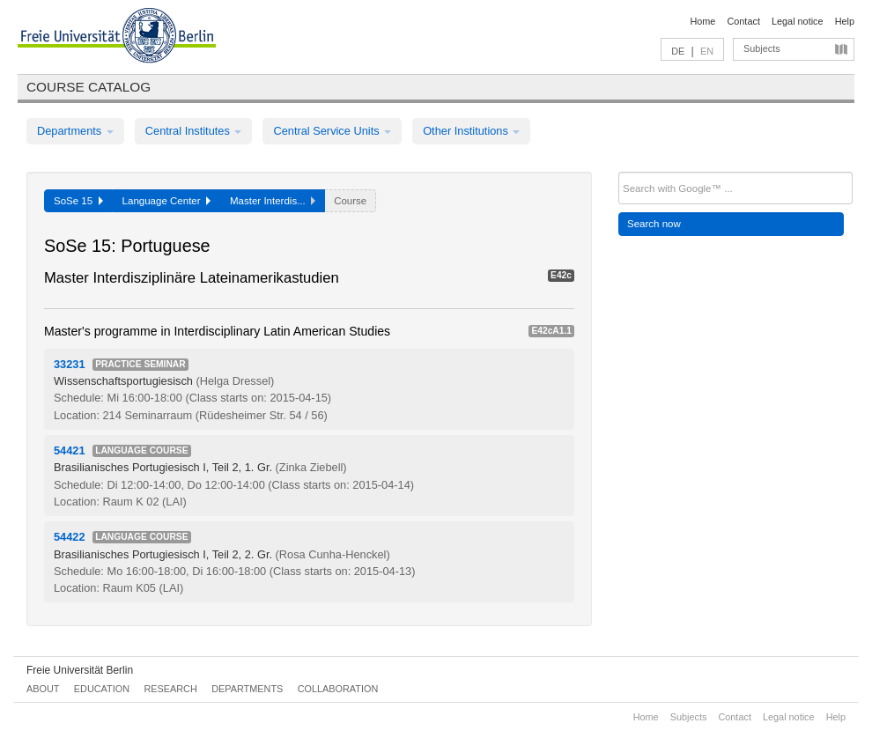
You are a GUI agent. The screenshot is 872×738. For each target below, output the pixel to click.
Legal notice (798, 21)
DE (677, 51)
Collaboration (338, 688)
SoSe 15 (78, 201)
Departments (75, 130)
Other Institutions (471, 130)
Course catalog (88, 86)
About (42, 688)
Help (844, 21)
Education (101, 688)
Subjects (761, 48)
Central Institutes (193, 130)
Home (702, 21)
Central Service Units (332, 130)
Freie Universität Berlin (79, 670)
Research (170, 688)
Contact (743, 21)
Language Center (166, 201)
